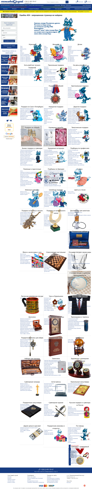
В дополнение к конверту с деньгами (27, 130)
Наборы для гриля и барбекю (26, 361)
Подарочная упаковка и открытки (56, 427)
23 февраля (70, 439)
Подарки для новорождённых (74, 429)
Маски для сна (47, 118)
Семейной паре (47, 203)
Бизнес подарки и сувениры (32, 148)
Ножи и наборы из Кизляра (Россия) (51, 175)
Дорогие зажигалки (72, 122)
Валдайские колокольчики (25, 115)
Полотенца (70, 304)
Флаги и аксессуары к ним (32, 252)
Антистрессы (56, 382)
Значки (45, 120)
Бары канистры (71, 341)
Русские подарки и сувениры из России (79, 404)
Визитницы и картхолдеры (25, 152)
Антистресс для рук (48, 385)
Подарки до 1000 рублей (25, 58)
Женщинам (46, 68)
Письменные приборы (24, 404)
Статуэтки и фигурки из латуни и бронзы (28, 221)
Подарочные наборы (79, 231)
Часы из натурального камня (50, 221)
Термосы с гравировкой (73, 451)
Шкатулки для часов (24, 320)
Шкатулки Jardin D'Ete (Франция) (50, 184)
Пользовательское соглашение (53, 478)
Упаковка (49, 477)
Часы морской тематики (49, 308)
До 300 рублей (71, 57)
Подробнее (86, 11)
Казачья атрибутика (48, 409)
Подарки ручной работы (73, 95)
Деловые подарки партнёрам (26, 151)
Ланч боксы (70, 281)
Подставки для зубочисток (73, 285)
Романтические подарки (25, 134)
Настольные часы (47, 298)
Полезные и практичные (32, 169)
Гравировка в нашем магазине (82, 8)
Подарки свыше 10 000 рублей (74, 114)
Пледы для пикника (24, 364)
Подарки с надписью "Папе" (49, 199)
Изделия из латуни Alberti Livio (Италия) (52, 177)
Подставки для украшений (25, 325)
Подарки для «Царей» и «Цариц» (74, 142)
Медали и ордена (24, 194)
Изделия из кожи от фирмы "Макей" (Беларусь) (77, 116)
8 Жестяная (46, 141)
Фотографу (70, 158)
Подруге (46, 49)
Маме (45, 46)
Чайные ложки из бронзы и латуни (27, 219)
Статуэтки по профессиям (73, 150)
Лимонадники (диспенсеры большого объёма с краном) (79, 215)
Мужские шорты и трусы (72, 300)
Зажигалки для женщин (49, 372)
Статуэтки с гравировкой (73, 460)
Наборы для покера (72, 244)
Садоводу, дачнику (72, 159)
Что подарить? (47, 8)
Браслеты (46, 110)
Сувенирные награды (72, 75)
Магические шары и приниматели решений (52, 386)
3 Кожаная (46, 134)
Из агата (46, 219)
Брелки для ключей (48, 108)
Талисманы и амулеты (48, 111)
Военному (70, 151)
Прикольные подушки (48, 158)
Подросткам (70, 53)
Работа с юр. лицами (31, 477)
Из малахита (46, 216)
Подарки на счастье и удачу (73, 133)
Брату (21, 50)
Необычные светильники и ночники (51, 152)
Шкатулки (32, 317)
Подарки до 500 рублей (25, 57)
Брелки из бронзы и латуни (25, 223)
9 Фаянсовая (46, 142)
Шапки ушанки (23, 114)
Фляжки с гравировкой (72, 462)
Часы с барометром (48, 307)
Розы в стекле (71, 191)
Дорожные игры (47, 266)
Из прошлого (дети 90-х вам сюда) (75, 132)
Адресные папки (71, 389)
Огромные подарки (48, 80)
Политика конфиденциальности (53, 479)
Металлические (47, 320)
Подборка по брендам (56, 169)
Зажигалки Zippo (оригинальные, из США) (52, 360)
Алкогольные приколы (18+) (49, 79)
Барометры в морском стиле (73, 367)
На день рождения (80, 65)
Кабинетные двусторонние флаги (27, 259)
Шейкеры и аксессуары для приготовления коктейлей (79, 263)
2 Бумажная (46, 133)
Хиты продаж (58, 8)
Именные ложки (23, 191)
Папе (21, 51)
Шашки (45, 257)
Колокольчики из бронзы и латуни (27, 215)
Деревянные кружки (24, 298)
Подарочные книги (56, 338)
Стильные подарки (71, 91)
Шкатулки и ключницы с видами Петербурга (29, 329)
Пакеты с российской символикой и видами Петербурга (79, 413)
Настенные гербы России (25, 155)
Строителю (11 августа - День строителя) (76, 165)
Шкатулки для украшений (25, 318)
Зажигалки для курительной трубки (51, 368)
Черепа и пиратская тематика (74, 144)
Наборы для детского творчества (75, 50)
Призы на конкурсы (48, 95)
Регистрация (88, 5)
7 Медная (46, 140)
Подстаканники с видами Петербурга (27, 112)
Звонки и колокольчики (49, 162)
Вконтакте (69, 482)
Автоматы (46, 405)
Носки (69, 302)
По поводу (80, 426)
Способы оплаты (11, 481)
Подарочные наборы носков (74, 236)
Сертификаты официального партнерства (35, 482)
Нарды (45, 259)
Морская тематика (71, 138)
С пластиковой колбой (72, 320)
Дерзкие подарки (47, 71)
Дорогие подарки (47, 98)
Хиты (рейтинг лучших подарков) (32, 66)
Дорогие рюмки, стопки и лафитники (75, 119)
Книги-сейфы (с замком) (49, 310)
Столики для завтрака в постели (26, 183)
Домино (45, 264)
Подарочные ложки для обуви (32, 338)
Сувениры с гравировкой (80, 447)
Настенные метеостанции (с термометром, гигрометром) (79, 365)
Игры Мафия (46, 268)
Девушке (46, 47)
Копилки (22, 431)
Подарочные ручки (24, 408)
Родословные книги (48, 94)
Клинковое (46, 404)
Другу (21, 47)
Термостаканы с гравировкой (74, 463)
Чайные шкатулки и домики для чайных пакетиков (30, 331)
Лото (45, 263)
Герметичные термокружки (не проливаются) (77, 321)
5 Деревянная (47, 137)
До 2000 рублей (71, 61)
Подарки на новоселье (48, 191)
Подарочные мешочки (48, 434)
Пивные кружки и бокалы (73, 259)
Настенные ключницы (56, 317)
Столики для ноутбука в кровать (26, 177)
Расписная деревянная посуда (32, 296)
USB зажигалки (47, 365)
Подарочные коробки (48, 433)
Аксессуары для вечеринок (49, 76)
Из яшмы (46, 217)
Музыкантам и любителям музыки (74, 160)
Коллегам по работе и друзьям (50, 69)
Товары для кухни (71, 277)
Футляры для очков (24, 175)
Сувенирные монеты (48, 112)
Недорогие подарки (56, 107)
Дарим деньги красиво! (32, 426)
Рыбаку (69, 134)
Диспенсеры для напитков (80, 211)
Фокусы (45, 75)
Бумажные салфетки (72, 286)
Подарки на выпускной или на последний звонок (78, 435)
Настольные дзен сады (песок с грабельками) (53, 159)
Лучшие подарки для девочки (26, 73)
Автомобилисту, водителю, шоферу (75, 163)
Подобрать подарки (9, 41)
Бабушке (46, 53)
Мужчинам (46, 67)
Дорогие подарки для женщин (74, 110)
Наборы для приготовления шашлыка (51, 93)
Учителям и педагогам (72, 154)
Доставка (58, 5)
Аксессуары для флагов (25, 262)
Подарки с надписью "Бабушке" (50, 201)
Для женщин (70, 234)
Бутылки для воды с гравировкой (74, 449)
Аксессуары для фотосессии (50, 73)
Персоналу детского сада (73, 156)
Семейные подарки (56, 190)
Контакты (69, 5)
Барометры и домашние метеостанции (28, 119)
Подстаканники (23, 118)
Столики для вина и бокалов (74, 120)
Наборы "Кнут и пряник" (72, 238)
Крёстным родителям (48, 205)
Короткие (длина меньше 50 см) (26, 339)
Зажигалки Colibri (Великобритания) (51, 361)
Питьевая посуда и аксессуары (80, 252)
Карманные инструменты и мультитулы (28, 159)
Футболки (70, 299)
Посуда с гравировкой (72, 459)
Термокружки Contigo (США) (73, 323)
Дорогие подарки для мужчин (74, 108)
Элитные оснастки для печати (26, 154)
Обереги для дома (48, 122)
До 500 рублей (71, 58)
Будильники (46, 300)
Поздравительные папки (73, 69)
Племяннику (46, 206)
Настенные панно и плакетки (73, 123)
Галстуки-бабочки (71, 312)
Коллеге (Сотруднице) (48, 54)
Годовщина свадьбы (56, 127)
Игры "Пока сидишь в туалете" (50, 72)
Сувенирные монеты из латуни (26, 220)
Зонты (21, 171)
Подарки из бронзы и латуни (32, 211)
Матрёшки (70, 407)
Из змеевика (46, 215)
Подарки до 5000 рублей (73, 111)
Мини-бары (80, 338)
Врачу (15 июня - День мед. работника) (76, 155)
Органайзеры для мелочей (25, 184)
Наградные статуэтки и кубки (26, 386)
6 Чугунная (46, 138)
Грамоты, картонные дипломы (26, 387)
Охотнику (70, 136)
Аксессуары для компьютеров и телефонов (29, 173)
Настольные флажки (24, 260)
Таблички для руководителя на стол (27, 150)
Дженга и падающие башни (49, 270)
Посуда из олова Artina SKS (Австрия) (75, 118)
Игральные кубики (48, 267)
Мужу (21, 46)
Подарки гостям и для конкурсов (27, 132)
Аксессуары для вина (72, 242)
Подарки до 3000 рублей (25, 61)
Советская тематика (72, 130)
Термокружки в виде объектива (74, 328)
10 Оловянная (47, 144)
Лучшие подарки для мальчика (26, 72)
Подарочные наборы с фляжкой (74, 240)
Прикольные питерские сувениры (27, 108)
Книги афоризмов (47, 339)
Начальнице (46, 55)
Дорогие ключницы (72, 115)
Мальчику (70, 46)
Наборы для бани (71, 237)
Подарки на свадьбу (32, 127)
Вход (84, 5)
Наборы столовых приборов (74, 278)
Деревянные (46, 318)
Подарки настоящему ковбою (74, 141)
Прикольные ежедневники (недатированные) (77, 385)
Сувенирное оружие (56, 403)
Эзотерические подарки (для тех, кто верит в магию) (78, 137)
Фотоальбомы (47, 195)
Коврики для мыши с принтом (74, 452)
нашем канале (9, 53)
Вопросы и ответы (11, 482)
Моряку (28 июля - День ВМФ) (74, 152)
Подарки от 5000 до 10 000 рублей (75, 112)
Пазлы (69, 54)
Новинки (68, 8)
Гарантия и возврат (11, 479)
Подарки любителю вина (73, 268)
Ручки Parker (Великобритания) (26, 165)
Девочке (70, 47)
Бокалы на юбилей (48, 90)
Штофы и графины (71, 260)
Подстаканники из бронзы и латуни (27, 216)
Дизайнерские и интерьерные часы (51, 306)
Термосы (70, 329)
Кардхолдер (70, 454)
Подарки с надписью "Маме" (50, 198)
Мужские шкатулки (24, 327)
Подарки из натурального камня (56, 212)
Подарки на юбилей (56, 86)
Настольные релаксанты (49, 383)
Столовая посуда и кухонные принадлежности (79, 274)
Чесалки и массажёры (48, 119)
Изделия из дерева (48, 165)
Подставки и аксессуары (49, 411)
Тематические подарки (79, 127)
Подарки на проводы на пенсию (74, 427)
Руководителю (23, 49)
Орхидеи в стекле (71, 193)
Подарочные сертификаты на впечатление (76, 73)
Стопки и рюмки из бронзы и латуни (27, 212)
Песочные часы (47, 303)
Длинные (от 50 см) (24, 341)
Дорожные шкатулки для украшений (27, 328)
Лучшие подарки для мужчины (26, 69)
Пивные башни (71, 213)
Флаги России (23, 254)
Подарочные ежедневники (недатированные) (29, 407)
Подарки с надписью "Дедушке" (50, 202)
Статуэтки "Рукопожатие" (25, 156)
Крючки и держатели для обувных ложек (28, 345)
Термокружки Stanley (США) (49, 181)
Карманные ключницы (24, 176)
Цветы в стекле (23, 163)
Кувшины (70, 264)
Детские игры (70, 51)
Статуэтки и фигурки (48, 150)
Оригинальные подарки (79, 86)
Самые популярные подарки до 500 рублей (29, 74)
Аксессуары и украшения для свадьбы (28, 133)
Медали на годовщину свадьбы (50, 130)
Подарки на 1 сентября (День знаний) (75, 433)
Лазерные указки (47, 115)
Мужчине (5, 8)
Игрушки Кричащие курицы (49, 77)
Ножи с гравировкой (72, 458)
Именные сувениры (32, 190)
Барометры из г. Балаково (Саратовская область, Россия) (79, 364)
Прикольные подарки (56, 65)
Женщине (14, 8)
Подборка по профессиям (79, 148)
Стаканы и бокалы (71, 256)
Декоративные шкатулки (25, 323)
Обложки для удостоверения (74, 455)
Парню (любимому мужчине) (26, 55)
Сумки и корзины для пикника (26, 363)
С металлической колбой (73, 318)
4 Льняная (46, 136)
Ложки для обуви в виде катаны (26, 342)
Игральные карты (47, 260)
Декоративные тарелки (72, 284)
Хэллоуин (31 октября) (72, 430)
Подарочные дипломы (25, 193)
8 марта (69, 441)
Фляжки (69, 262)
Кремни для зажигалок (48, 373)
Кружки (69, 254)
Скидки (80, 169)
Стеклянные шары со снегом (50, 163)
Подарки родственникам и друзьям (51, 197)
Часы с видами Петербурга (49, 304)
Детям (22, 8)
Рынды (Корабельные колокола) (50, 151)
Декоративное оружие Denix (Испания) (52, 412)
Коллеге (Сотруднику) (24, 54)
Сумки (21, 179)
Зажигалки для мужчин (48, 371)
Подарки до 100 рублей (49, 114)
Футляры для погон (48, 413)
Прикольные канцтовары (80, 382)
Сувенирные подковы (48, 154)
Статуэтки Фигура (23, 162)
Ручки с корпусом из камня (49, 220)
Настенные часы (47, 299)
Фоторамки (46, 194)
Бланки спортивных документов (74, 391)
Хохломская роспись (48, 183)
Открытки (46, 431)
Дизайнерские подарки (72, 90)
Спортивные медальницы (73, 55)
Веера (45, 123)
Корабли (46, 155)
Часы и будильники (56, 296)
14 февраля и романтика (73, 438)
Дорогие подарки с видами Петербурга (28, 111)
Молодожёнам (23, 129)
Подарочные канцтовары (32, 403)
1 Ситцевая (46, 132)
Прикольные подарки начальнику (51, 81)
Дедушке (22, 53)
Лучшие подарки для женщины (26, 70)
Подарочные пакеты (48, 430)
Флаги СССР (22, 258)
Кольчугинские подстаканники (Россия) (52, 179)
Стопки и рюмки (71, 258)
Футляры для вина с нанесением (74, 448)
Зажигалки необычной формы (50, 367)
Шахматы (46, 256)
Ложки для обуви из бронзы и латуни (27, 217)
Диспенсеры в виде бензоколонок (75, 212)
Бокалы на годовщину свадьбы (50, 129)
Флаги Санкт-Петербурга (25, 255)
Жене (45, 50)
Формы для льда (71, 288)
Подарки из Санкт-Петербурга (32, 107)
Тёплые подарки (47, 193)
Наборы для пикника (32, 358)
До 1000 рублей (71, 59)
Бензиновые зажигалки (48, 363)
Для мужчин (70, 233)
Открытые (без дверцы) (49, 323)
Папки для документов (72, 390)
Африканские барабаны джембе (50, 160)
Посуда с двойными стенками (74, 267)
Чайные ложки (71, 280)
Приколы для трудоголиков (73, 140)
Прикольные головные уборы (74, 298)
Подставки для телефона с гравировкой (76, 456)
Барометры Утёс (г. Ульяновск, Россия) (51, 180)
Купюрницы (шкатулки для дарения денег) (29, 321)
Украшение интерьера (56, 148)
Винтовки (46, 407)
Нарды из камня (47, 223)
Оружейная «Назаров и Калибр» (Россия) (52, 185)
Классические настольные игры (56, 253)
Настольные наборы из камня (50, 224)
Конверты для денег (24, 429)
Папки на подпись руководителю (27, 158)
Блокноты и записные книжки (74, 387)
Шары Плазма (47, 391)
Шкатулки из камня (24, 116)
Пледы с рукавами (71, 311)
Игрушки (69, 49)
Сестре (45, 51)
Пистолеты (46, 408)
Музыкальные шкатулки (25, 324)
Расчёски (46, 116)
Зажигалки (56, 358)
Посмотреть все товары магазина (9, 46)
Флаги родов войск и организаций (27, 256)
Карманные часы (47, 302)
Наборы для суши (71, 282)
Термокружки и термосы (80, 317)
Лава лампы (46, 387)
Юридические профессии (73, 162)
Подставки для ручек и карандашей (75, 383)
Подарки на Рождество (72, 431)
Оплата (63, 5)
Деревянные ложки (72, 408)
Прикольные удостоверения (26, 390)
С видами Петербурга (34, 8)
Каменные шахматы (48, 225)
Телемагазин (22, 185)
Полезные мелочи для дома (26, 181)
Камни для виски (71, 266)
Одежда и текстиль (80, 296)
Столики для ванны (24, 180)
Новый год (70, 437)
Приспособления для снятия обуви (27, 343)
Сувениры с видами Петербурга (26, 110)
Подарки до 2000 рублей (25, 59)
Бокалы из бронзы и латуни (25, 213)
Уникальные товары (72, 93)
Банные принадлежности (73, 303)
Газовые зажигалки (48, 364)
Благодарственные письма (32, 481)
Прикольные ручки (71, 386)
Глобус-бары (70, 339)
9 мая (69, 434)
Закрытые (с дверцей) (48, 321)
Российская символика (72, 129)
